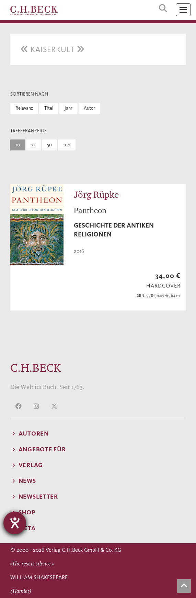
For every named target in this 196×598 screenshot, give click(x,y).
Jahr (68, 108)
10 (17, 145)
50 (49, 145)
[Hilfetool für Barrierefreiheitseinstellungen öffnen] (14, 523)
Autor (89, 108)
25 (33, 145)
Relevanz (24, 108)
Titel (48, 108)
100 (66, 145)
